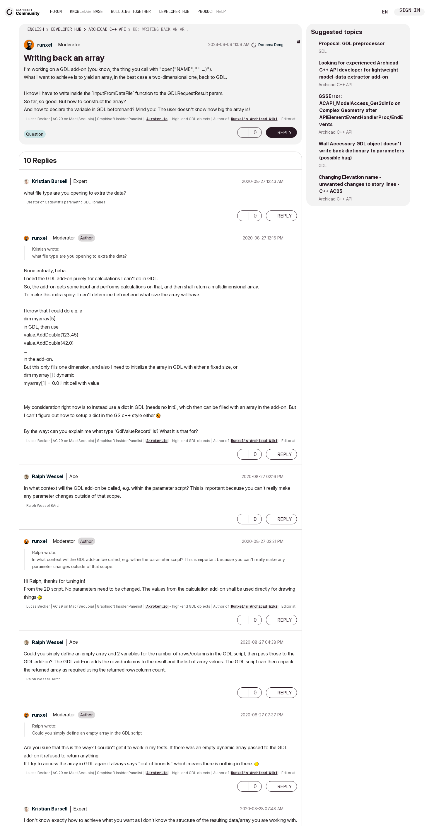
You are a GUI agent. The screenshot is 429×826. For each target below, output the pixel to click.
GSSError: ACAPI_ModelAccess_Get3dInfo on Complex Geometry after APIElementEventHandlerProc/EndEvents (361, 110)
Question (34, 134)
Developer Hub (174, 11)
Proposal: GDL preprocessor (352, 43)
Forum (56, 11)
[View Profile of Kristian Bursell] (49, 181)
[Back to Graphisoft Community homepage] (24, 11)
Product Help (212, 11)
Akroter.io (157, 119)
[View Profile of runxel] (44, 45)
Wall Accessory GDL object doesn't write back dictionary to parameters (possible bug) (361, 151)
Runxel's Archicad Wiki (254, 119)
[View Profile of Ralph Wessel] (47, 476)
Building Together (131, 11)
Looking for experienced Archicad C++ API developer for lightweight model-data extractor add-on (358, 70)
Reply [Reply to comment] (284, 216)
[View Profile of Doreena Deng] (270, 45)
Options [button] (294, 29)
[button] (243, 132)
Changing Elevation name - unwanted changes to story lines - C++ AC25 (359, 184)
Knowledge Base (86, 11)
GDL (323, 51)
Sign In (409, 11)
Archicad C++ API (335, 84)
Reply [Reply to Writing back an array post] (284, 132)
